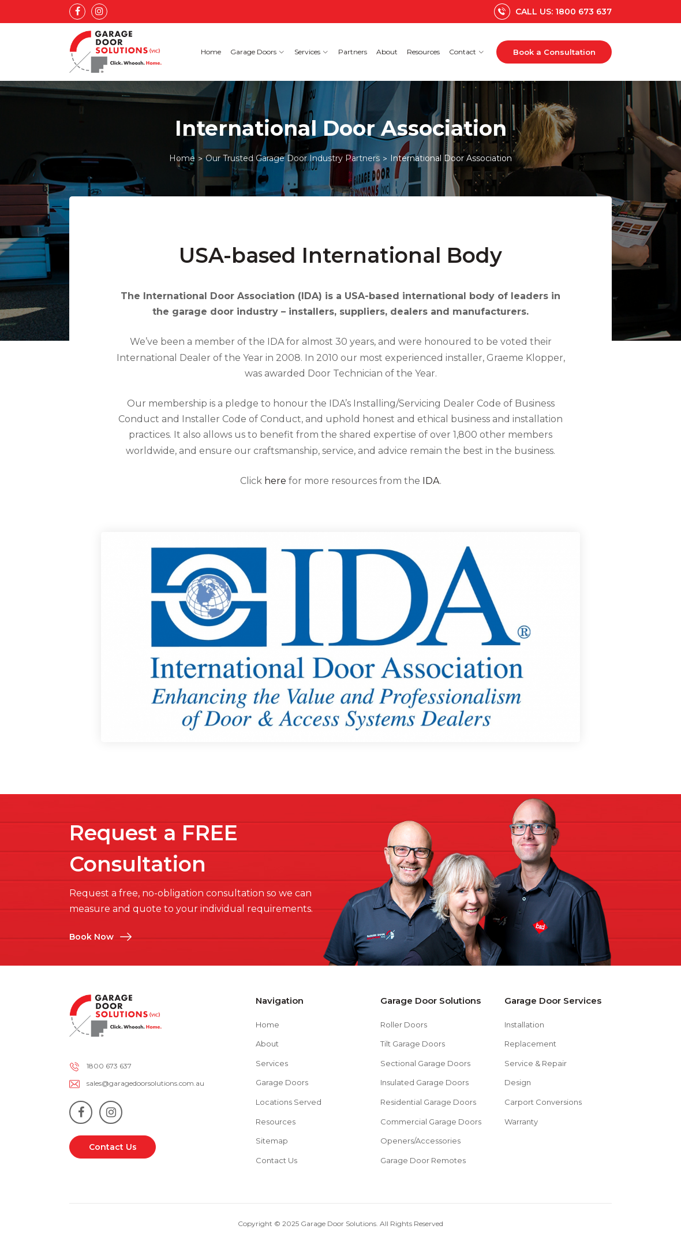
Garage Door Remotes (423, 1160)
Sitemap (272, 1140)
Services (311, 51)
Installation (524, 1024)
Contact (467, 51)
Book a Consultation (554, 52)
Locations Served (288, 1102)
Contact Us (113, 1147)
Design (517, 1082)
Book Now (138, 914)
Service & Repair (535, 1063)
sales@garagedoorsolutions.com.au (145, 1083)
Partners (352, 51)
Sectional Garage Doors (425, 1063)
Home (211, 51)
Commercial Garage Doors (430, 1121)
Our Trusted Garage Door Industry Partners (292, 158)
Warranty (521, 1121)
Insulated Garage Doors (424, 1082)
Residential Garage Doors (428, 1102)
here (275, 480)
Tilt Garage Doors (412, 1043)
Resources (423, 51)
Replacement (530, 1043)
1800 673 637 (109, 1066)
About (387, 51)
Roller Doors (403, 1024)
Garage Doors (257, 51)
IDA (431, 480)
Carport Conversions (543, 1102)
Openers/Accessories (420, 1140)
